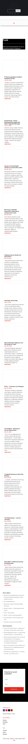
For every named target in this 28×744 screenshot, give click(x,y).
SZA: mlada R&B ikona (9, 601)
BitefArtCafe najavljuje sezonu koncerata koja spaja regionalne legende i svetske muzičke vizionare (14, 597)
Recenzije (5, 722)
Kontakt (5, 734)
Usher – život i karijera (9, 613)
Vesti (4, 724)
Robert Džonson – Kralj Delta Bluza (13, 634)
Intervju (4, 720)
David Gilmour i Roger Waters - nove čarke (14, 651)
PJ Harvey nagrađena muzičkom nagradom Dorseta (13, 77)
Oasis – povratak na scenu (11, 653)
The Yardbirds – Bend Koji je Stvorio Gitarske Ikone (12, 429)
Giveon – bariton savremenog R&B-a (13, 615)
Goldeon (11, 738)
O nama (5, 730)
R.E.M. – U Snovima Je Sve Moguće (14, 386)
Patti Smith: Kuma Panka (11, 300)
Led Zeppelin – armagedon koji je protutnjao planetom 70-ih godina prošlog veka (13, 641)
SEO (24, 738)
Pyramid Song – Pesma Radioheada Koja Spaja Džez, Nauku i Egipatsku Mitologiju (12, 122)
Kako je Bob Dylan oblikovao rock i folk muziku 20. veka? (13, 343)
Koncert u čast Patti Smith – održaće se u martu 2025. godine (13, 166)
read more (7, 98)
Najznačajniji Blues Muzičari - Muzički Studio (14, 632)
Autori (4, 732)
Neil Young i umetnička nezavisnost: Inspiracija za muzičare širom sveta (11, 211)
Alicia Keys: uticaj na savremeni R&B (12, 622)
